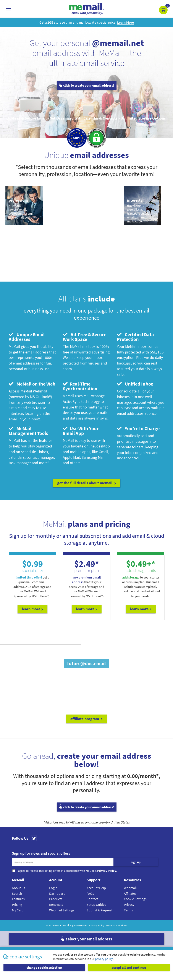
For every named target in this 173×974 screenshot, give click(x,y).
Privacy (129, 904)
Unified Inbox (135, 384)
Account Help (96, 888)
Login (53, 888)
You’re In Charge (138, 428)
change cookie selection (44, 967)
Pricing (17, 904)
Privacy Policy (96, 925)
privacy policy (104, 959)
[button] (163, 10)
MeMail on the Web (32, 384)
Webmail (130, 888)
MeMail (58, 925)
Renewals (56, 904)
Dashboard (57, 893)
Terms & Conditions (116, 925)
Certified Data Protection (135, 336)
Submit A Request (99, 910)
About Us (18, 888)
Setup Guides (96, 904)
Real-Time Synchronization (80, 386)
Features (18, 899)
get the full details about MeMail (86, 482)
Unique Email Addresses (27, 336)
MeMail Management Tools (28, 430)
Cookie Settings (135, 899)
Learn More (32, 608)
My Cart (17, 910)
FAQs (90, 893)
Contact (92, 899)
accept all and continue (129, 967)
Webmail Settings (61, 910)
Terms (128, 910)
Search (17, 893)
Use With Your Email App (81, 430)
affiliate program (86, 718)
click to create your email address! (86, 85)
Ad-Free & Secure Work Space (84, 336)
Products (55, 899)
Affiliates (130, 893)
